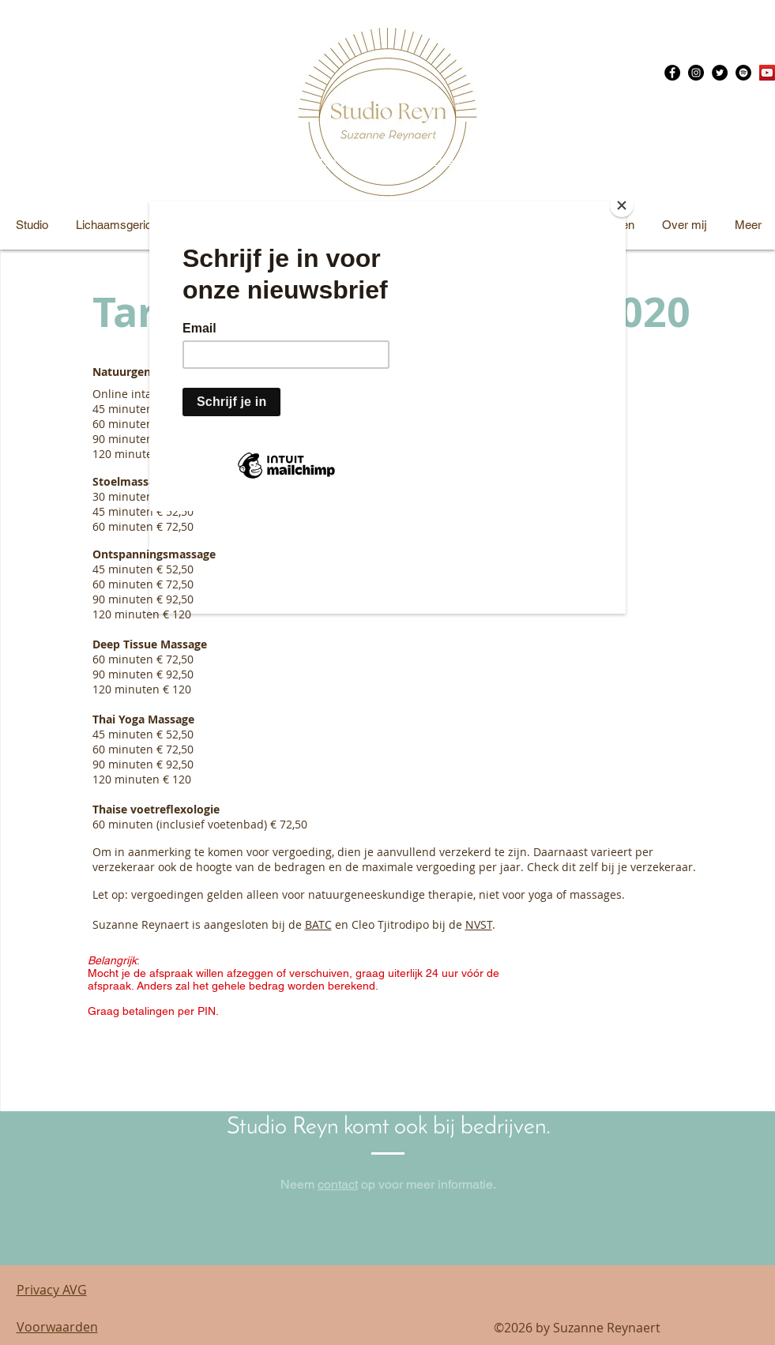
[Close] (622, 205)
